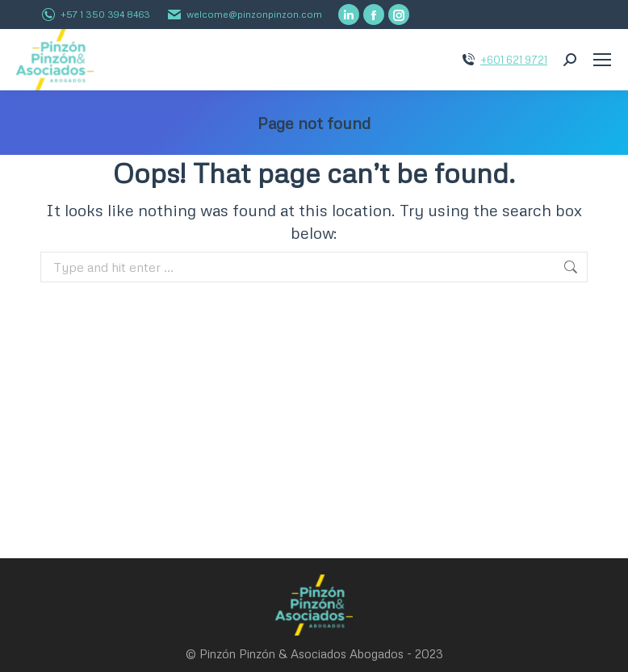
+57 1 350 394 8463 (105, 14)
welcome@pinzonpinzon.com (254, 14)
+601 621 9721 (513, 59)
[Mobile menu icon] (602, 59)
